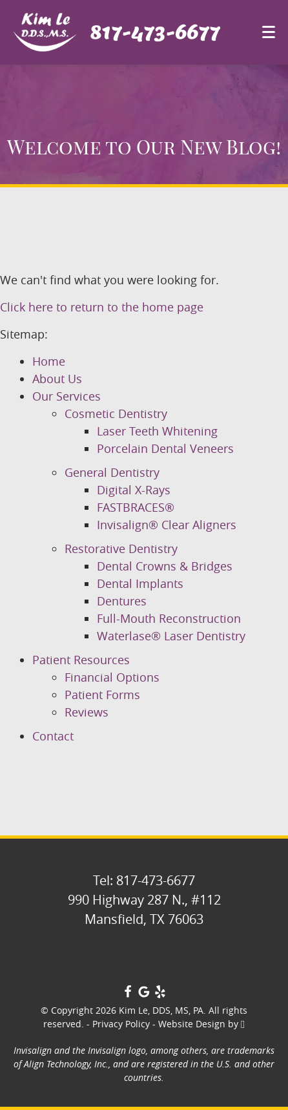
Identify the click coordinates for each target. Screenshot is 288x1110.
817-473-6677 (155, 32)
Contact (53, 736)
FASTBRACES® (135, 507)
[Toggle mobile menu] (268, 32)
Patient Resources (81, 659)
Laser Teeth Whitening (157, 431)
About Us (57, 378)
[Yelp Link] (160, 993)
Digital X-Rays (133, 489)
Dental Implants (140, 583)
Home (48, 361)
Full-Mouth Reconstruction (169, 618)
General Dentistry (112, 472)
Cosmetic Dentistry (116, 413)
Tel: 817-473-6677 (144, 880)
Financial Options (112, 677)
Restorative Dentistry (121, 548)
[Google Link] (144, 993)
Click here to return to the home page (101, 307)
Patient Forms (102, 694)
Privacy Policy (121, 1024)
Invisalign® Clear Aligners (166, 524)
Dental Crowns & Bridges (164, 566)
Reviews (86, 712)
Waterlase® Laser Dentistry (171, 636)
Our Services (66, 396)
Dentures (122, 601)
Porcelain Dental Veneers (165, 448)
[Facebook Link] (127, 993)
